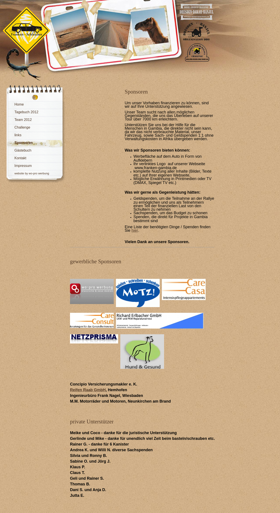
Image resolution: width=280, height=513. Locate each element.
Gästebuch (22, 150)
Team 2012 (23, 120)
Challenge (22, 127)
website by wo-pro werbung (31, 173)
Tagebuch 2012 (26, 112)
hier (134, 230)
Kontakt (20, 158)
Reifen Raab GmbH (88, 390)
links (17, 135)
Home (19, 104)
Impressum (23, 166)
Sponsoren (23, 143)
